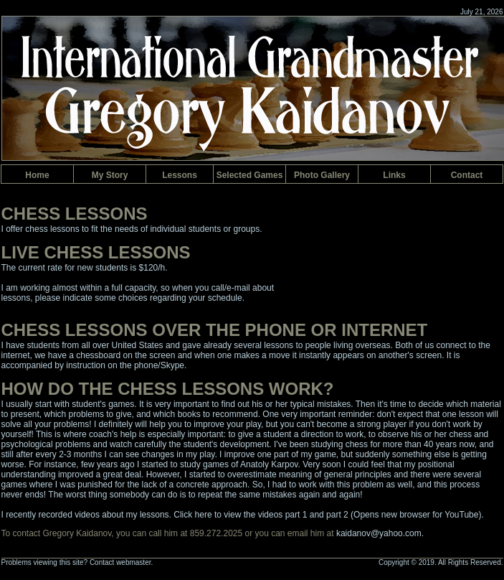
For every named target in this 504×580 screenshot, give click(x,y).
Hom (37, 175)
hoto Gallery (322, 175)
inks (394, 175)
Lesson (179, 175)
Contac (467, 175)
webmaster (133, 562)
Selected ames (250, 175)
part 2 (337, 515)
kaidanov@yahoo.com (379, 533)
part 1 (296, 515)
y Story (110, 175)
